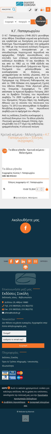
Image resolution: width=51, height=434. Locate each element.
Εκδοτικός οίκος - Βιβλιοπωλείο (17, 297)
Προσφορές (41, 19)
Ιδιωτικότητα (8, 366)
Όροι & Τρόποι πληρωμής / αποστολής (20, 361)
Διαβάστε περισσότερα (13, 402)
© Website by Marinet (25, 412)
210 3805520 (14, 305)
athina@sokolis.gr (12, 312)
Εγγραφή (23, 345)
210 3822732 (27, 305)
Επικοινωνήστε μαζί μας (17, 289)
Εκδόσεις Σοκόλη (10, 357)
